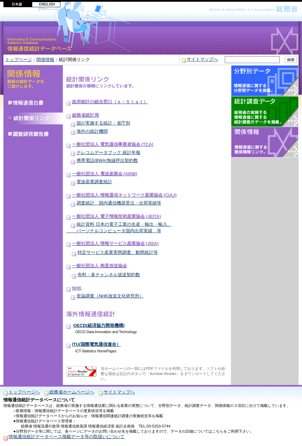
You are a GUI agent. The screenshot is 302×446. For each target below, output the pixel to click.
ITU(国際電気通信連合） (96, 344)
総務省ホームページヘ (71, 392)
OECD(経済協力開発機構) (99, 325)
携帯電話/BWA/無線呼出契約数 (107, 160)
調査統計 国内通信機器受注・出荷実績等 (119, 203)
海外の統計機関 (92, 131)
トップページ (18, 59)
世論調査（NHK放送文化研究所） (110, 295)
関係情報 (45, 59)
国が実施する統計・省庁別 (103, 123)
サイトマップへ (202, 59)
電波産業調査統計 (94, 181)
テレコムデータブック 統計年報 (108, 152)
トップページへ (24, 392)
